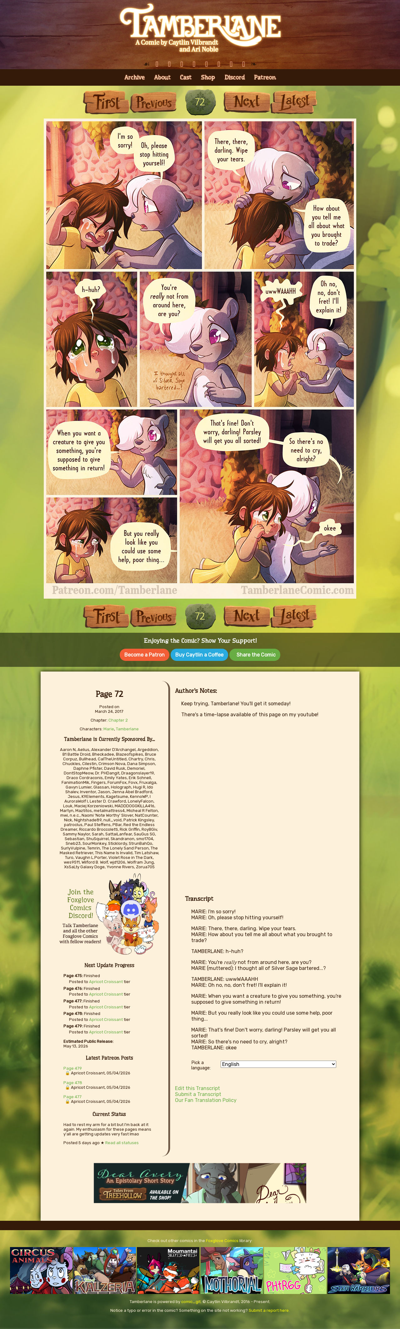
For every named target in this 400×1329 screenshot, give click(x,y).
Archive (134, 77)
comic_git (191, 1300)
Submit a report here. (269, 1309)
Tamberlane (127, 727)
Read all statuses (122, 1141)
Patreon (265, 77)
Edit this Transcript (197, 1087)
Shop (208, 77)
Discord (234, 77)
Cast (186, 77)
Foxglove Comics (222, 1239)
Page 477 (72, 1095)
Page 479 (72, 1067)
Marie (108, 727)
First (106, 102)
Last (293, 102)
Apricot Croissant (106, 980)
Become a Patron (144, 655)
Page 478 (72, 1081)
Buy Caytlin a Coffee (199, 655)
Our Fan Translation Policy (206, 1099)
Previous (153, 102)
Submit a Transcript (198, 1093)
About (162, 77)
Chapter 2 (118, 719)
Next (246, 102)
